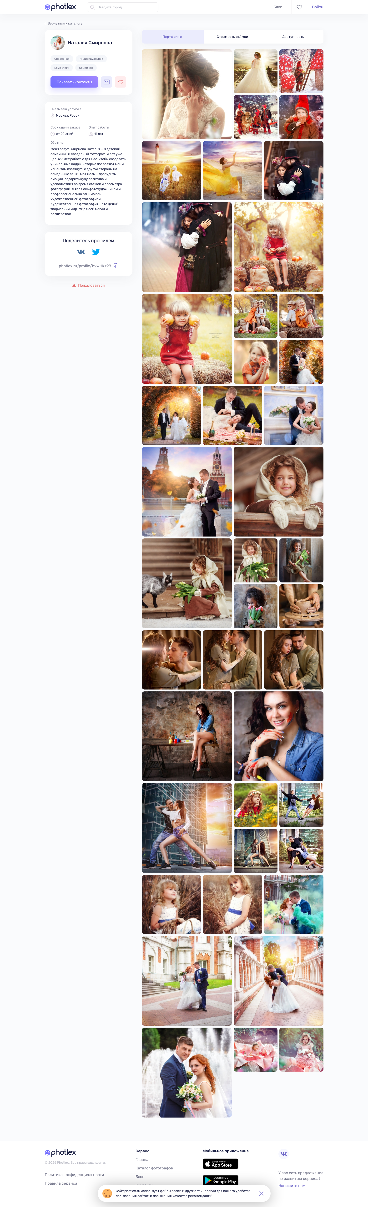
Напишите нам (291, 1185)
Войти (317, 7)
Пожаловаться (88, 285)
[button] (261, 1193)
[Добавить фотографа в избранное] (120, 82)
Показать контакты (74, 82)
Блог (277, 7)
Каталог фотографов (154, 1168)
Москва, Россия (68, 115)
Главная (143, 1159)
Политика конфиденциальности (74, 1175)
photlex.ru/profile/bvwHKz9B (88, 265)
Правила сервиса (61, 1183)
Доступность (293, 37)
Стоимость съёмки (232, 37)
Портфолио (172, 37)
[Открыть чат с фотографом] (106, 82)
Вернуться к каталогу (64, 23)
